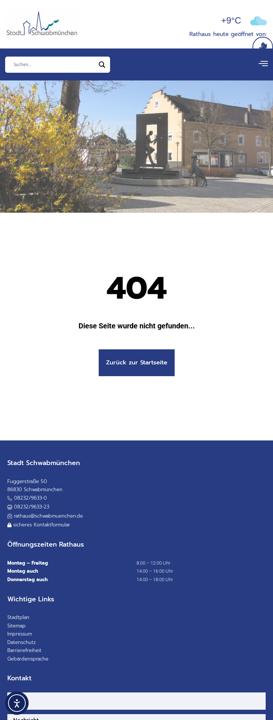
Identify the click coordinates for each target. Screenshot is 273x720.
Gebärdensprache (27, 658)
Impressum (19, 633)
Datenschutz (21, 642)
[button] (28, 507)
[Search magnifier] (102, 65)
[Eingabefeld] (54, 65)
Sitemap (16, 625)
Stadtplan (18, 617)
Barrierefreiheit (24, 650)
